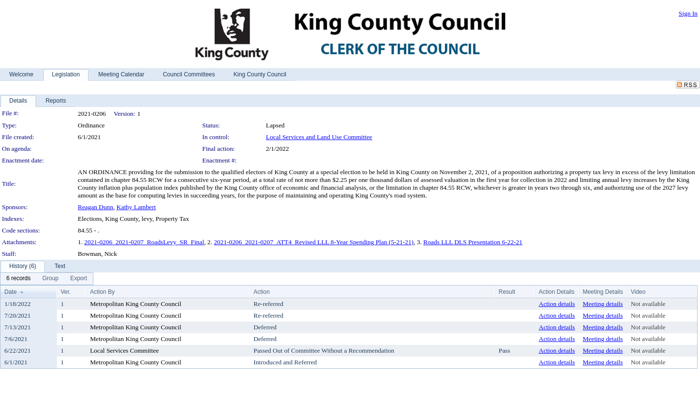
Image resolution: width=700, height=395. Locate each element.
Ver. (66, 291)
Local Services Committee (124, 350)
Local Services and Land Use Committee (319, 137)
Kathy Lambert (136, 207)
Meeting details (603, 303)
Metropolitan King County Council (135, 303)
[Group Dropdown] (50, 279)
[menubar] (46, 278)
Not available (647, 303)
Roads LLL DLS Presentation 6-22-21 (473, 242)
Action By (102, 291)
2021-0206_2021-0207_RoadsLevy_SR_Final (144, 242)
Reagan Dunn (95, 207)
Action (262, 291)
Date (10, 291)
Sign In (688, 13)
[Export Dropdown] (78, 279)
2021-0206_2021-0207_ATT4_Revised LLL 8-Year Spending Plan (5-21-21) (314, 242)
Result (507, 291)
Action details (557, 303)
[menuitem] (18, 279)
